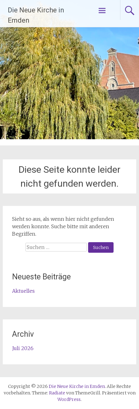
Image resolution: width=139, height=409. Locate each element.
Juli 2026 (23, 348)
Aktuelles (23, 291)
